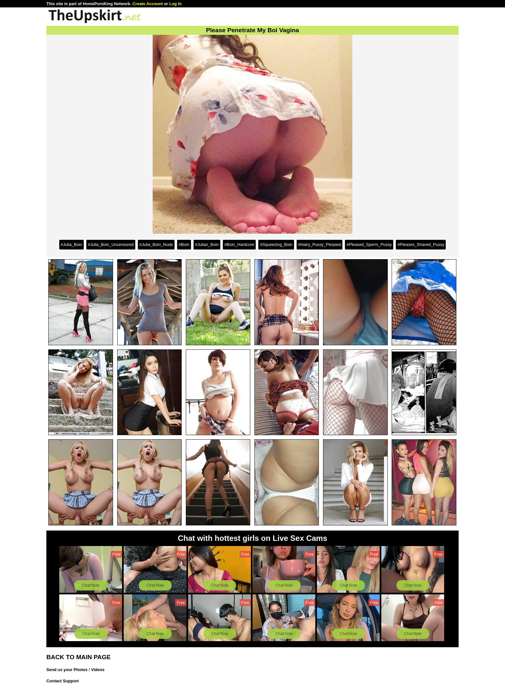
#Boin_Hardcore (239, 244)
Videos (98, 669)
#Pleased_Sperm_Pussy (369, 244)
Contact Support (62, 680)
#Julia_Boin (71, 244)
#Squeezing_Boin (276, 244)
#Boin (184, 244)
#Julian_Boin (207, 244)
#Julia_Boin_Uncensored (111, 244)
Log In (175, 3)
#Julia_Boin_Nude (156, 244)
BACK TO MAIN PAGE (78, 657)
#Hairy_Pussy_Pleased (319, 244)
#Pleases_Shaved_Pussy (420, 244)
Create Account (147, 3)
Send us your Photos (67, 669)
